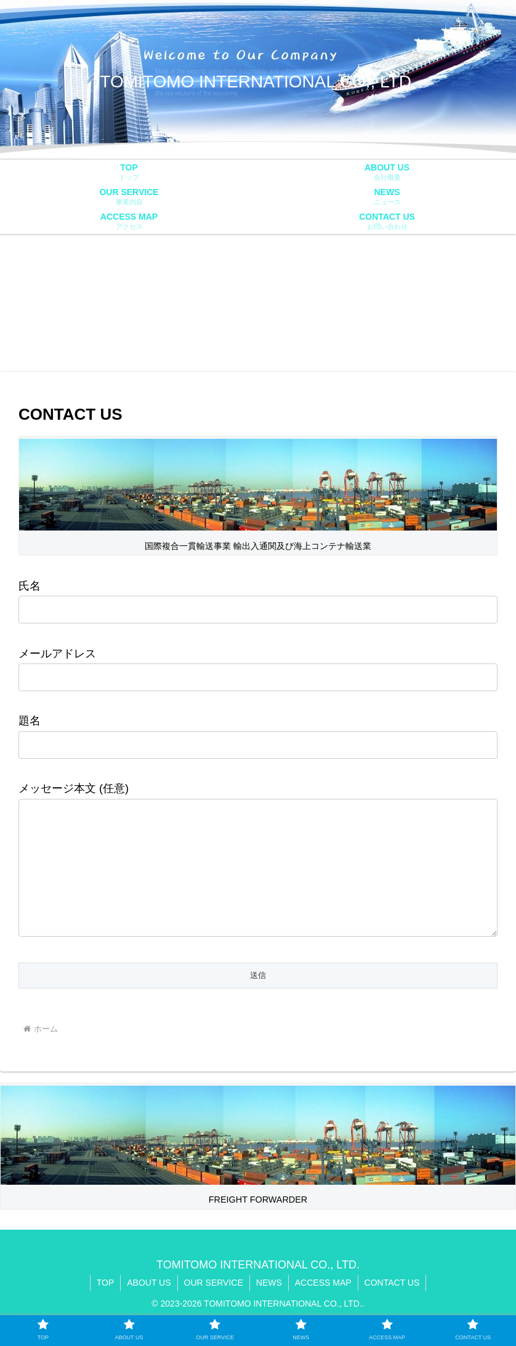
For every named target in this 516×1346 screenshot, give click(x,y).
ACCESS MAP (323, 1307)
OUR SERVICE (213, 1307)
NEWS (269, 1307)
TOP (106, 1307)
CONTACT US (392, 1307)
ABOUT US (149, 1307)
